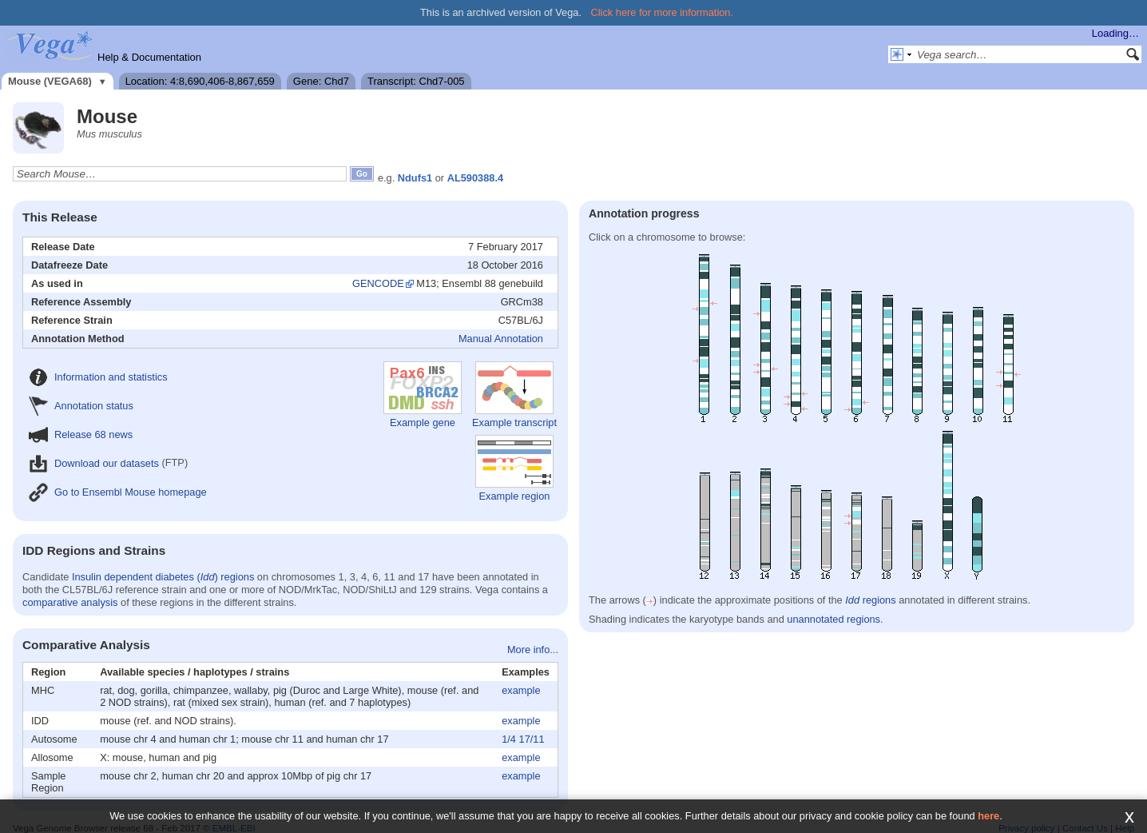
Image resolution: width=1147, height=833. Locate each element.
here (988, 816)
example (521, 690)
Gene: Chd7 (321, 81)
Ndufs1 (415, 178)
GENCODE (378, 283)
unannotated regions (833, 619)
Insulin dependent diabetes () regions (163, 577)
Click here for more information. (662, 12)
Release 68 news (81, 434)
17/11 (532, 739)
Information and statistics (98, 377)
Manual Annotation (500, 339)
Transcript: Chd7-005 (416, 81)
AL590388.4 (475, 178)
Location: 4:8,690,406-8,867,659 (200, 81)
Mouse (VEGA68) (50, 81)
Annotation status (81, 406)
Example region (514, 468)
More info (528, 650)
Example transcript (514, 394)
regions (870, 600)
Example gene (422, 394)
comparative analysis (70, 602)
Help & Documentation (149, 57)
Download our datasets (94, 463)
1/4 (509, 739)
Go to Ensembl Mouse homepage (118, 492)
